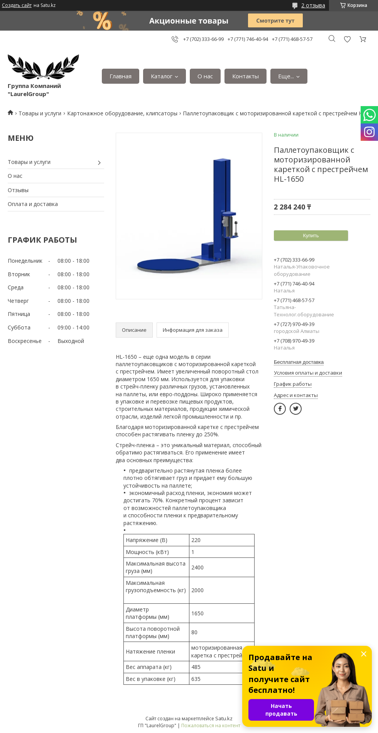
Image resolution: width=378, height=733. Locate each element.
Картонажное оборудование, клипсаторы (122, 113)
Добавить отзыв (347, 39)
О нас (205, 76)
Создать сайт (17, 5)
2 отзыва (313, 5)
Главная (121, 76)
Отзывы (18, 190)
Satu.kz (224, 718)
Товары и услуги (40, 113)
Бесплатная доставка (299, 362)
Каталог (161, 76)
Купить (311, 235)
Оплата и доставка (33, 204)
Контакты (245, 76)
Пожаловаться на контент (210, 725)
